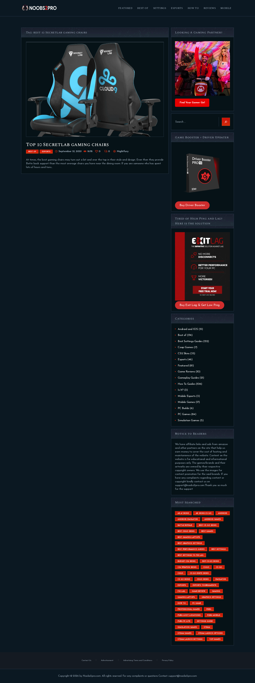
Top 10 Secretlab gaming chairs (67, 145)
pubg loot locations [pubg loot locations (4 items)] (189, 615)
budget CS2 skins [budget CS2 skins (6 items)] (186, 561)
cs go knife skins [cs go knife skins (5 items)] (199, 573)
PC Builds (183, 408)
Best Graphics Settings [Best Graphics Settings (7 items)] (190, 543)
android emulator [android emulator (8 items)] (187, 519)
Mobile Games (186, 402)
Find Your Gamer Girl (192, 102)
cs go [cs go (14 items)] (219, 567)
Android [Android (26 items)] (222, 513)
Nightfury (122, 151)
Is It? (180, 390)
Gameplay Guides (188, 377)
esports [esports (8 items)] (182, 585)
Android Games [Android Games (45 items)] (212, 519)
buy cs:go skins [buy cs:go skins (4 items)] (210, 561)
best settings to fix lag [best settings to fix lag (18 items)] (190, 555)
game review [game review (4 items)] (198, 591)
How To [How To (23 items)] (182, 603)
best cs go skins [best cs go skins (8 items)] (207, 525)
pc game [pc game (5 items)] (196, 603)
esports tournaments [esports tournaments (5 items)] (204, 585)
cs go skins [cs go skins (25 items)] (184, 579)
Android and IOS (188, 329)
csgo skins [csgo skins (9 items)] (203, 579)
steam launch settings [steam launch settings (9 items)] (190, 639)
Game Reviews (186, 371)
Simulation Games (188, 420)
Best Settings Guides (190, 341)
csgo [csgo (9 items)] (180, 573)
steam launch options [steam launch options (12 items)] (210, 633)
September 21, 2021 (70, 151)
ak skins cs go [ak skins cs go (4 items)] (203, 513)
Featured (183, 365)
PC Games (184, 414)
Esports (46, 152)
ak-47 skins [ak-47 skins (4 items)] (183, 513)
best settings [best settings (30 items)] (218, 549)
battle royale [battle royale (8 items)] (185, 525)
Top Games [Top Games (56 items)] (215, 639)
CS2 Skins (183, 353)
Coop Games (185, 347)
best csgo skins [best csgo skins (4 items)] (186, 531)
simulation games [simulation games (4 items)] (187, 627)
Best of (32, 152)
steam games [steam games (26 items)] (184, 633)
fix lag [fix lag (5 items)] (181, 591)
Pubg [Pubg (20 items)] (208, 609)
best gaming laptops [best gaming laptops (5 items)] (189, 537)
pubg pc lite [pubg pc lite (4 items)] (184, 621)
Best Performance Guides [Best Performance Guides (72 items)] (191, 549)
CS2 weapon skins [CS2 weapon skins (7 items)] (187, 567)
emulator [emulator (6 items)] (220, 579)
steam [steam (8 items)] (207, 627)
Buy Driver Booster (192, 205)
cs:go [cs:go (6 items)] (206, 567)
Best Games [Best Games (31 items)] (207, 531)
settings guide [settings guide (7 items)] (205, 621)
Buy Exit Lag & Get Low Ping (200, 305)
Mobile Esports (186, 396)
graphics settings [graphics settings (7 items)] (211, 597)
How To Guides (186, 384)
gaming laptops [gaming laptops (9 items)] (186, 597)
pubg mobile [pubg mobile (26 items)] (213, 615)
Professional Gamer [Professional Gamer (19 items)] (188, 609)
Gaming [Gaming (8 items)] (216, 591)
